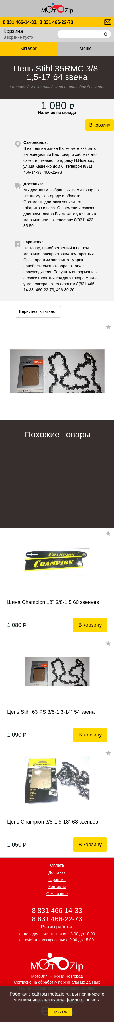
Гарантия (57, 879)
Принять (60, 1012)
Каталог (28, 48)
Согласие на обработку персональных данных (57, 982)
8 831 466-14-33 (57, 910)
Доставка (57, 872)
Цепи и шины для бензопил (78, 87)
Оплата (57, 865)
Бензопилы (39, 87)
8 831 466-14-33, (20, 22)
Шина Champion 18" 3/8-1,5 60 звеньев (53, 602)
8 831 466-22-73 (56, 22)
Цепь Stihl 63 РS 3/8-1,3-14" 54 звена (51, 712)
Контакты (57, 886)
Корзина (13, 31)
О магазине (57, 893)
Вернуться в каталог (38, 311)
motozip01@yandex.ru (107, 22)
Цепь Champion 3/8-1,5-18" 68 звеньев (52, 822)
